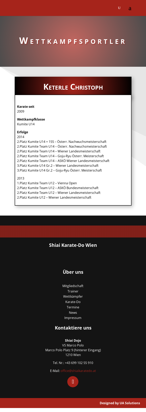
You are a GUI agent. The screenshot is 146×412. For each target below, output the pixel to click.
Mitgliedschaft (72, 286)
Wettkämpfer (73, 296)
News (73, 312)
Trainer (73, 291)
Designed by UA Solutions (120, 403)
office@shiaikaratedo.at (78, 371)
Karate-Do (73, 302)
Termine (73, 307)
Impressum (72, 318)
